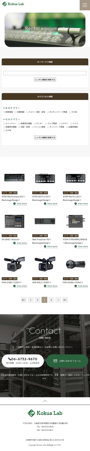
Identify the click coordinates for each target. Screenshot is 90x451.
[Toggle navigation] (85, 5)
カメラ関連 (51, 123)
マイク (74, 123)
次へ (65, 299)
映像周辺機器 (25, 123)
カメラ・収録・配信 (36, 111)
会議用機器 (72, 126)
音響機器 (19, 111)
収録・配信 (24, 126)
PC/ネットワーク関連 (57, 111)
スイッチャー (10, 123)
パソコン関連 (38, 126)
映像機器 (8, 111)
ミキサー (63, 123)
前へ (24, 299)
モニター (38, 123)
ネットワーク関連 (55, 126)
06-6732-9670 (24, 359)
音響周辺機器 (10, 126)
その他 (73, 111)
